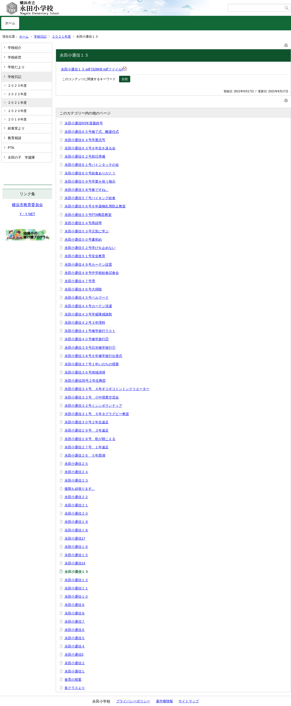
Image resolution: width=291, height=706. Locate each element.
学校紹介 (14, 48)
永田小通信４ (75, 646)
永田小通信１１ (76, 588)
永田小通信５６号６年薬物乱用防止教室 (95, 206)
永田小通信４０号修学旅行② (87, 339)
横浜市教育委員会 (27, 205)
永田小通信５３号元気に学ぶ (87, 231)
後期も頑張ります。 (80, 489)
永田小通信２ (75, 663)
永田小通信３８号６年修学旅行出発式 (93, 356)
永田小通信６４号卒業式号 (85, 140)
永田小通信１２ (76, 580)
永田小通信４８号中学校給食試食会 (92, 273)
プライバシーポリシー (133, 701)
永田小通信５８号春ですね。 (87, 190)
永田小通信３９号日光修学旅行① (90, 347)
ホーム (10, 23)
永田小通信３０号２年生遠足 (87, 422)
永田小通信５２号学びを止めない (90, 248)
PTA (11, 148)
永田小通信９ (75, 605)
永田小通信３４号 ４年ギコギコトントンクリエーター (107, 389)
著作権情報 (164, 701)
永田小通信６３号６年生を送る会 (90, 148)
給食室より (16, 128)
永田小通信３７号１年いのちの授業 (92, 364)
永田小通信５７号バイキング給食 (90, 198)
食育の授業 (73, 679)
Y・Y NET (27, 214)
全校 (124, 79)
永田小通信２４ (76, 472)
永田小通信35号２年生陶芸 (85, 381)
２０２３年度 (17, 85)
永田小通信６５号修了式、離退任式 (92, 132)
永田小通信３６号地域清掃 (85, 372)
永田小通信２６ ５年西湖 (85, 455)
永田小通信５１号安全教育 (85, 256)
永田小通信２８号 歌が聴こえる (90, 439)
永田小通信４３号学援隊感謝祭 (88, 314)
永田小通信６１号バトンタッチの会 (92, 165)
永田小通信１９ (76, 522)
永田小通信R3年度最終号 (84, 123)
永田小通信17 (75, 538)
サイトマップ (188, 701)
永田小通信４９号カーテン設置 (88, 264)
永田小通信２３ (76, 480)
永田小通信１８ (76, 530)
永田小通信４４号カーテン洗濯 (88, 306)
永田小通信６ (75, 630)
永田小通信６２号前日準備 (85, 156)
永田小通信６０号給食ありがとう (90, 173)
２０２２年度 (17, 94)
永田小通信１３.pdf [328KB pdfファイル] (93, 69)
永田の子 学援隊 (21, 157)
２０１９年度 (17, 119)
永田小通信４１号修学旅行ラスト (90, 331)
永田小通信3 (74, 654)
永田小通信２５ (76, 464)
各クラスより (75, 688)
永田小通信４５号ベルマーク (87, 297)
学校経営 (14, 57)
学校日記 (40, 36)
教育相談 (14, 138)
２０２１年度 (61, 36)
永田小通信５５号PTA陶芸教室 (88, 215)
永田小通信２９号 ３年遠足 (87, 430)
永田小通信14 (75, 563)
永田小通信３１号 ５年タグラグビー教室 (97, 414)
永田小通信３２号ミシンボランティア (93, 406)
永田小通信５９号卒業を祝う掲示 (90, 181)
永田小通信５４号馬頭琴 (83, 223)
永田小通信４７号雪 (80, 281)
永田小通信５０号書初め (83, 239)
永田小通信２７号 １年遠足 (87, 447)
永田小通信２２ (76, 497)
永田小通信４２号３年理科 (85, 322)
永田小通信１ (75, 671)
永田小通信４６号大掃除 (83, 289)
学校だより (16, 67)
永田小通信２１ (76, 505)
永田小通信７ (75, 621)
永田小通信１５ (76, 555)
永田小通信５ (75, 638)
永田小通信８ (75, 613)
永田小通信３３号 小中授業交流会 (92, 397)
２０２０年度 (17, 111)
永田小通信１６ (76, 547)
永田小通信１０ (76, 596)
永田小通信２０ (76, 513)
